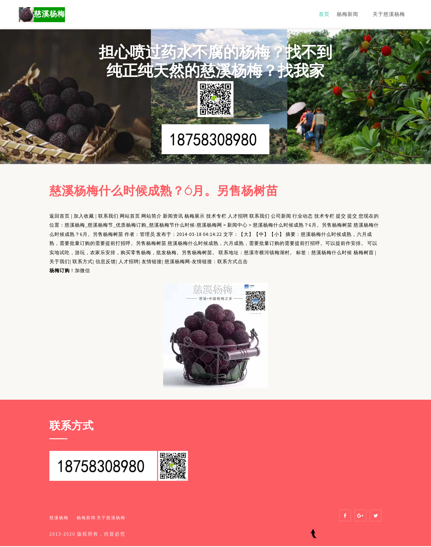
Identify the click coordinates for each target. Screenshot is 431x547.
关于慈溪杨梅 (389, 14)
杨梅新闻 (347, 14)
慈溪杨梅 (48, 15)
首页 (324, 14)
